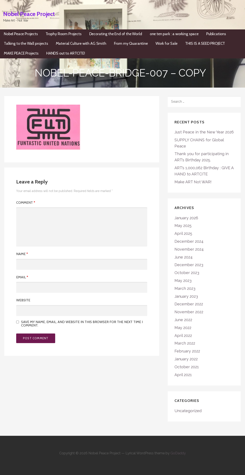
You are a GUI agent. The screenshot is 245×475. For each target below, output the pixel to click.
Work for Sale (166, 43)
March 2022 (184, 343)
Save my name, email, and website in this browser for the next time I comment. (82, 323)
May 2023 (183, 280)
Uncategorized (188, 411)
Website (23, 300)
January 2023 (186, 296)
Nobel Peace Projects (21, 34)
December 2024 (188, 241)
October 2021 (186, 367)
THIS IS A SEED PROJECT (205, 43)
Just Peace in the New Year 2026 (204, 132)
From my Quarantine (131, 43)
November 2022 (188, 312)
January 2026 (186, 218)
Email (22, 277)
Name (22, 254)
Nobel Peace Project (29, 13)
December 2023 (188, 265)
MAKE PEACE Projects (21, 53)
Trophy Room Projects (64, 34)
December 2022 (188, 304)
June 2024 (183, 257)
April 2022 (183, 335)
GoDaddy (178, 453)
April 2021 (183, 374)
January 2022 (186, 359)
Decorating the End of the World (115, 34)
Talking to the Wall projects (26, 43)
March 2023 (184, 288)
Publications (216, 34)
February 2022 (187, 351)
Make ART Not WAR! (193, 182)
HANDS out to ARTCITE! (65, 53)
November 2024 (189, 249)
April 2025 (183, 233)
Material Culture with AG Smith (81, 43)
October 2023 (186, 272)
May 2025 (183, 225)
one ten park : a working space (174, 34)
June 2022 (183, 320)
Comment (25, 203)
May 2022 (182, 327)
